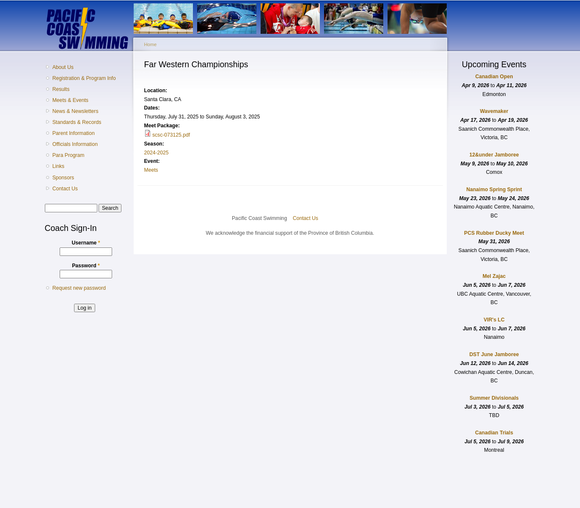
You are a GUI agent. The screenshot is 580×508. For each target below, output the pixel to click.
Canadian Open (494, 77)
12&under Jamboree (494, 155)
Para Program (68, 155)
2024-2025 (156, 153)
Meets (151, 170)
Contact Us (65, 189)
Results (61, 89)
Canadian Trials (494, 433)
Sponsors (63, 178)
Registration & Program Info (84, 78)
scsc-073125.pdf (171, 135)
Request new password (79, 288)
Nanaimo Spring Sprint (494, 189)
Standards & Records (77, 122)
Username (86, 243)
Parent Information (73, 133)
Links (58, 166)
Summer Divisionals (494, 398)
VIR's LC (494, 320)
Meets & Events (70, 100)
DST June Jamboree (494, 354)
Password (86, 266)
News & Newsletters (75, 111)
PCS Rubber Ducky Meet (494, 233)
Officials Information (75, 144)
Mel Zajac (494, 276)
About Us (63, 67)
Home (150, 44)
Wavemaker (494, 111)
